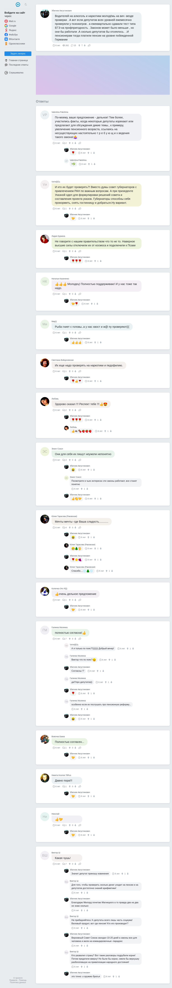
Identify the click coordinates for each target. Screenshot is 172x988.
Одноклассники (14, 43)
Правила (13, 980)
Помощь (22, 980)
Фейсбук (11, 34)
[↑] (79, 45)
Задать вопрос (17, 53)
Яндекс (10, 30)
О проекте (18, 978)
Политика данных (18, 982)
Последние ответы (16, 65)
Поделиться (89, 45)
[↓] (84, 45)
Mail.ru (10, 21)
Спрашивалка (13, 72)
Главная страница (16, 60)
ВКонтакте (12, 39)
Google (10, 25)
